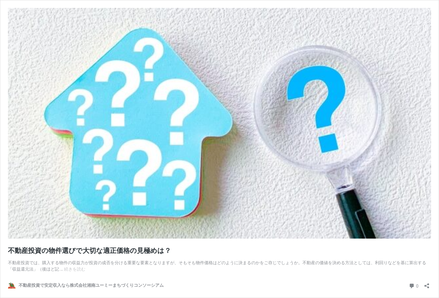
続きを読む (74, 269)
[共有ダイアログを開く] (427, 284)
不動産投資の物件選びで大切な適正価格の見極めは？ (89, 250)
